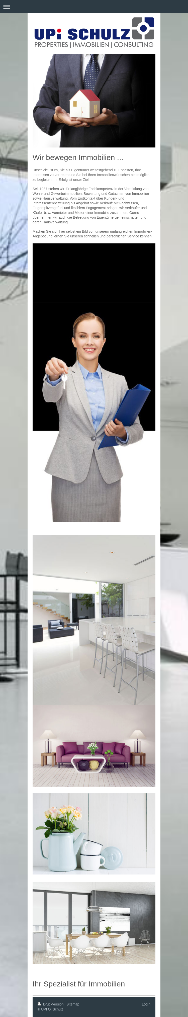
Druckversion (51, 1004)
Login (146, 1004)
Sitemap (72, 1004)
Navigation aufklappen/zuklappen (94, 6)
